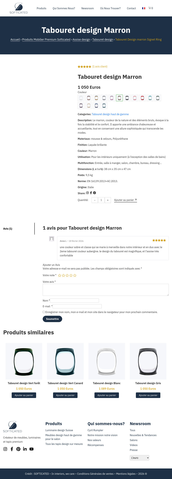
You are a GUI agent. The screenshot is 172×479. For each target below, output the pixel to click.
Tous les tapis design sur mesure (64, 444)
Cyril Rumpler (95, 430)
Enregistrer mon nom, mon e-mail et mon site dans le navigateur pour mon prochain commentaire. (101, 312)
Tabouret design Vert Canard (65, 383)
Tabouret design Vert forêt (24, 383)
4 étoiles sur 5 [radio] (71, 275)
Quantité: (83, 200)
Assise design (81, 39)
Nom (46, 300)
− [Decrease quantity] (95, 200)
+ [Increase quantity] (108, 200)
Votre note (49, 275)
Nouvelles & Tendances (143, 435)
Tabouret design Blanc (107, 383)
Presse (133, 450)
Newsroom (87, 8)
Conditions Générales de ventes (95, 473)
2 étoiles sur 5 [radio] (63, 275)
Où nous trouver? (110, 8)
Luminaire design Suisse (59, 430)
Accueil (15, 39)
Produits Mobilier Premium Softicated (46, 39)
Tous (132, 430)
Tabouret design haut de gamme (110, 114)
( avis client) (100, 66)
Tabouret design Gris (148, 383)
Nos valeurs (94, 440)
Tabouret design (102, 39)
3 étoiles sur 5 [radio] (67, 275)
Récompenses (96, 445)
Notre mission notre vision (102, 435)
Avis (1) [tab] (7, 228)
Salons (133, 440)
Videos (134, 445)
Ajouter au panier (24, 395)
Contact (131, 8)
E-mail (47, 306)
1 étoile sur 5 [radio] (59, 275)
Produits (41, 8)
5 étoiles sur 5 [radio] (74, 275)
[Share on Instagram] (88, 193)
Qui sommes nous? (64, 8)
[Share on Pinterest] (94, 193)
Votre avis (49, 281)
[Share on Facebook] (91, 193)
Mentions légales (126, 473)
